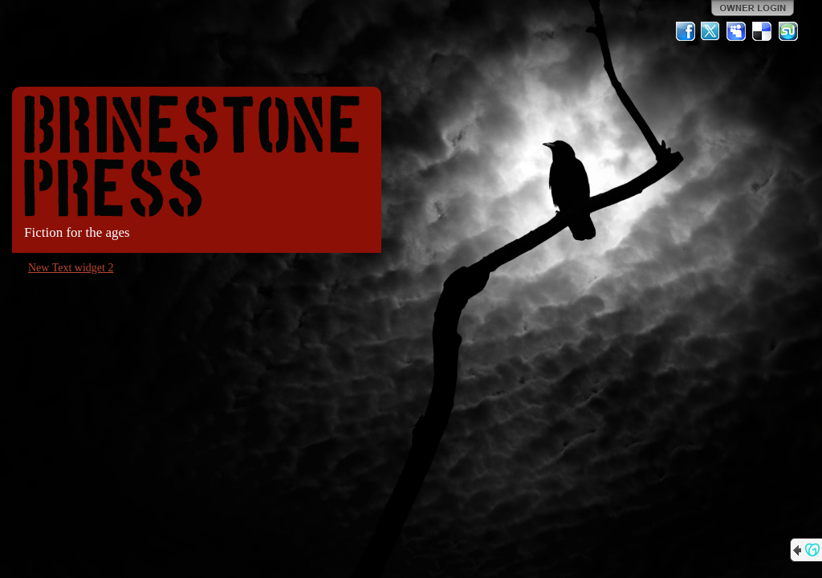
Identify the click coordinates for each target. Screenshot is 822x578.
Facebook (685, 31)
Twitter (711, 31)
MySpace (737, 31)
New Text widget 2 (70, 268)
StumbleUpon (788, 31)
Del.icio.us (762, 31)
